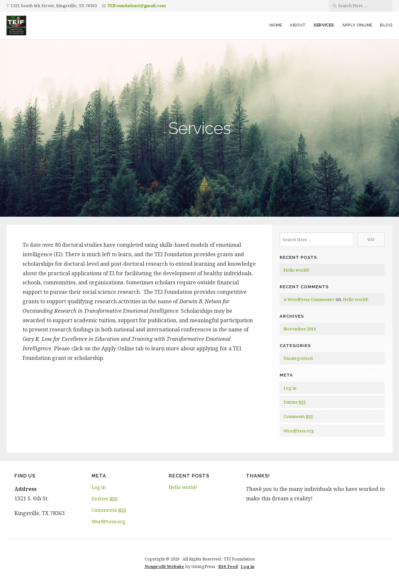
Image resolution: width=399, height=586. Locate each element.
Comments (298, 416)
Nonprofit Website (164, 566)
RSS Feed (228, 566)
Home (275, 25)
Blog (386, 25)
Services (324, 25)
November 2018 (300, 329)
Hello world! (296, 270)
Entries (295, 402)
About (298, 25)
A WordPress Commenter (309, 299)
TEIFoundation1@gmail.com (136, 5)
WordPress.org (299, 431)
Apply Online (357, 25)
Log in (290, 388)
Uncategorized (298, 358)
